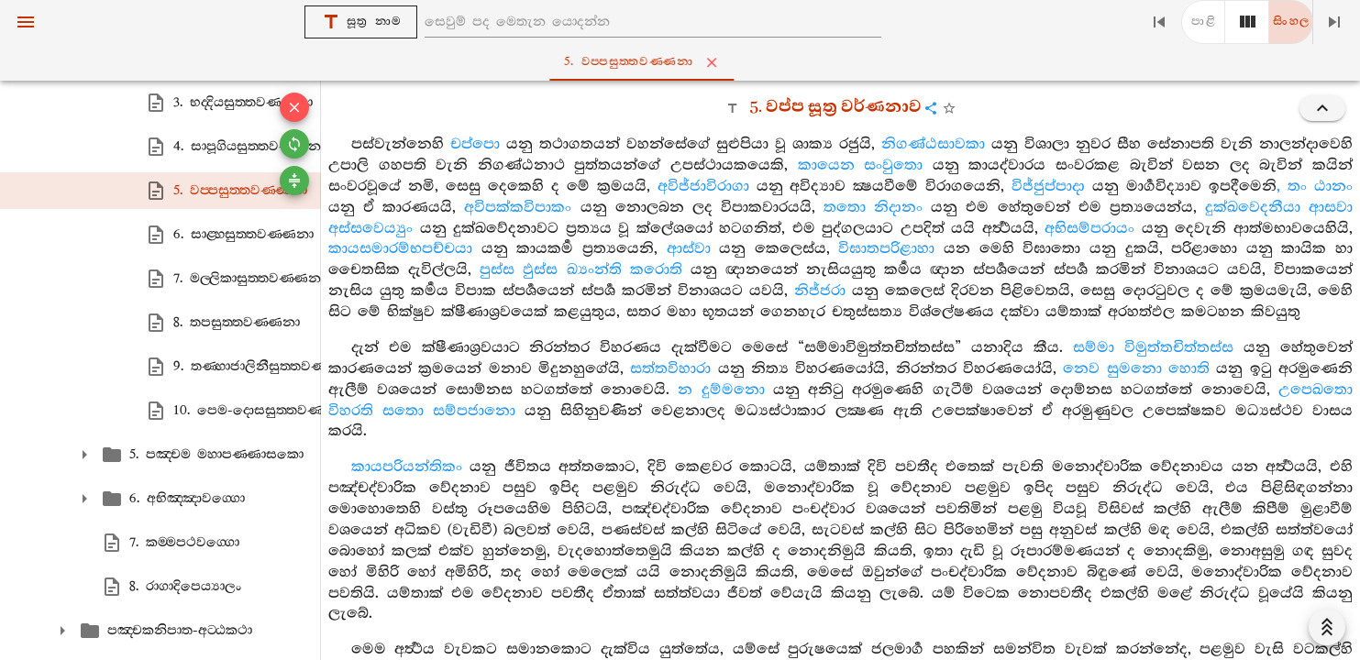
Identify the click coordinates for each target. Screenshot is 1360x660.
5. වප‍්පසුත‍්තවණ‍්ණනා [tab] (684, 62)
